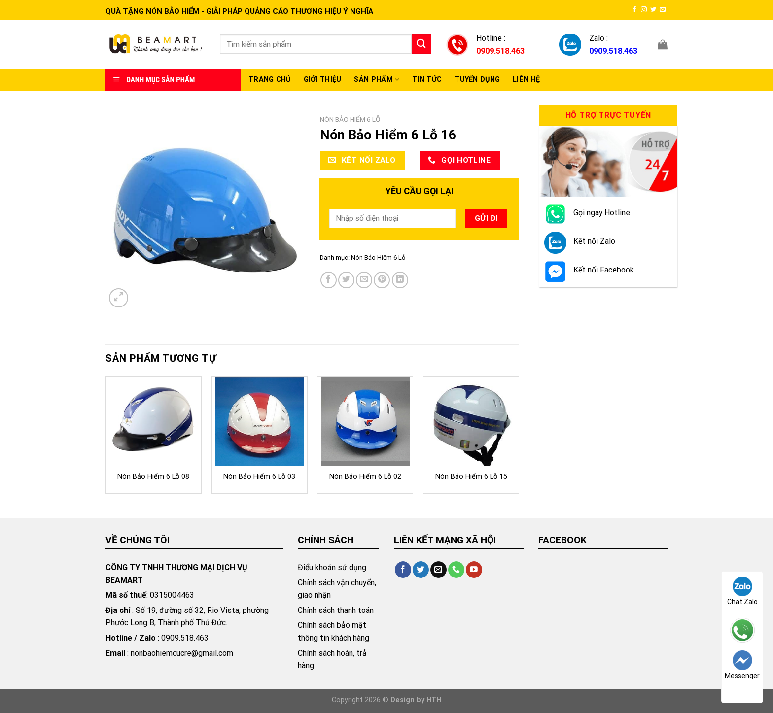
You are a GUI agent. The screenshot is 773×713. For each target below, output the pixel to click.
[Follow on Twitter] (653, 9)
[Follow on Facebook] (634, 9)
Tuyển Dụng (477, 79)
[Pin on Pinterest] (382, 280)
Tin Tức (427, 79)
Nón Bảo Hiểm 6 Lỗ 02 (365, 477)
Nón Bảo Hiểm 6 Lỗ (350, 119)
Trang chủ (269, 79)
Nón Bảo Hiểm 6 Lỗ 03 (259, 477)
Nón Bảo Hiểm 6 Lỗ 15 (471, 477)
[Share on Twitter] (346, 280)
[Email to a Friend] (364, 280)
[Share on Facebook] (328, 280)
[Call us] (456, 569)
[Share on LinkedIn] (400, 280)
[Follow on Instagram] (644, 9)
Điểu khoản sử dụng (332, 567)
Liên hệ (526, 79)
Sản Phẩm (376, 79)
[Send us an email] (663, 9)
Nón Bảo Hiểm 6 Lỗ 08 (153, 477)
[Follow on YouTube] (474, 569)
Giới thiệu (323, 79)
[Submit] (421, 44)
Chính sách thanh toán (336, 610)
